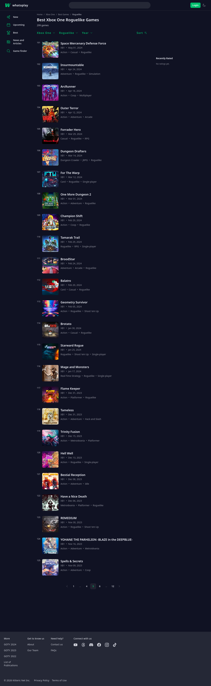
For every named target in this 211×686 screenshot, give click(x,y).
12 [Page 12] (112, 586)
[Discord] (91, 645)
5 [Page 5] (93, 586)
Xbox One (50, 14)
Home (39, 14)
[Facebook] (99, 645)
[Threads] (83, 645)
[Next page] (119, 586)
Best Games (63, 14)
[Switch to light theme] (204, 5)
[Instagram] (107, 645)
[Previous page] (67, 586)
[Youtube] (75, 645)
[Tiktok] (115, 645)
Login (195, 5)
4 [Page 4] (86, 586)
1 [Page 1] (73, 586)
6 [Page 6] (99, 586)
